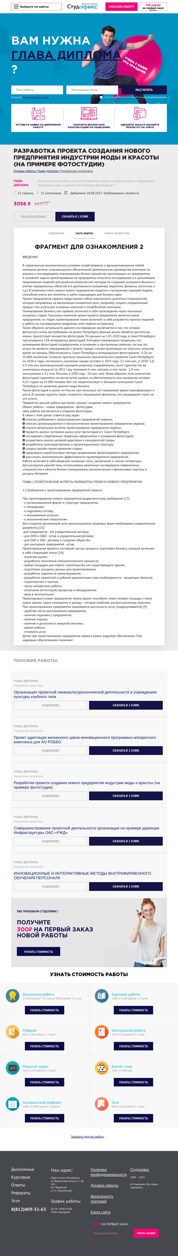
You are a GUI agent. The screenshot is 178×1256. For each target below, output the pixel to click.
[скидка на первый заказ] (153, 6)
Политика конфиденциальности (109, 1172)
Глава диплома (66, 56)
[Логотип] (82, 7)
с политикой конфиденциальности (153, 98)
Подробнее (50, 710)
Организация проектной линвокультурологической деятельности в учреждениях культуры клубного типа (85, 699)
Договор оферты (104, 1185)
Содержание (56, 233)
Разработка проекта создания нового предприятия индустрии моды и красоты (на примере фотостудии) (87, 789)
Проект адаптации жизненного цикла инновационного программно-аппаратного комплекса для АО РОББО (85, 744)
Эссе (15, 1200)
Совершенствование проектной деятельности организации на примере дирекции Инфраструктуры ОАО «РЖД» (86, 835)
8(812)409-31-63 (28, 1209)
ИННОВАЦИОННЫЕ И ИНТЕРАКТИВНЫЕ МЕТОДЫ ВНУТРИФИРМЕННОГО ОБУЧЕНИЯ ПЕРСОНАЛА (82, 880)
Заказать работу (121, 7)
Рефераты (21, 1193)
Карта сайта (101, 1212)
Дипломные (22, 1169)
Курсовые (20, 1177)
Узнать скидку (146, 1233)
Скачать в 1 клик (126, 710)
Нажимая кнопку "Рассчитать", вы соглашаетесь (135, 98)
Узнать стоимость (38, 956)
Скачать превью (33, 217)
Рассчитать (144, 90)
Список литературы (117, 233)
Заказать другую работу (87, 1141)
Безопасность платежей (102, 1199)
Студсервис (139, 1169)
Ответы (18, 1185)
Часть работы (84, 233)
